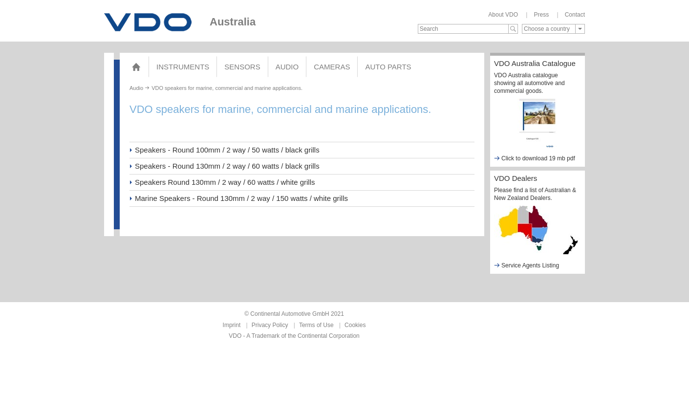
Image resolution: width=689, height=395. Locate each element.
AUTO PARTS (388, 67)
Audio (287, 67)
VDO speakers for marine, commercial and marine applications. (226, 88)
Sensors (242, 67)
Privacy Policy (270, 325)
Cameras (332, 67)
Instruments (182, 67)
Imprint (232, 325)
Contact (575, 14)
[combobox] (553, 29)
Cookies (355, 325)
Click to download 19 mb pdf (534, 158)
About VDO (503, 14)
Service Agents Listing (526, 265)
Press (541, 14)
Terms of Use (316, 325)
